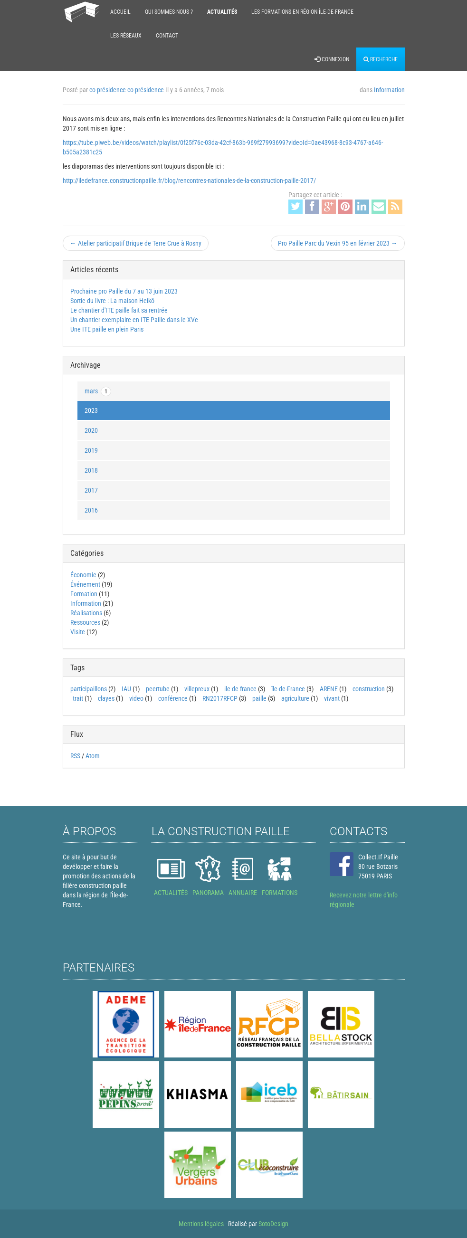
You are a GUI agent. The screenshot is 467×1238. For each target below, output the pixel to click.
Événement (85, 584)
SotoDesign (273, 1224)
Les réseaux (126, 35)
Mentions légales (201, 1224)
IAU (126, 689)
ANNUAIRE (243, 892)
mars (98, 391)
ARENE (329, 689)
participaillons (88, 689)
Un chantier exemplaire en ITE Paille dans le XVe (134, 320)
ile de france (240, 689)
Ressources (85, 622)
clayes (106, 698)
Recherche (380, 59)
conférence (173, 698)
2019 (91, 450)
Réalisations (86, 613)
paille (259, 698)
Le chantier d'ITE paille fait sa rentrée (119, 310)
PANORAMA (208, 892)
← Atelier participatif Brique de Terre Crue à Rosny (135, 243)
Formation (83, 594)
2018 (91, 470)
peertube (158, 689)
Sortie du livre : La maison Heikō (112, 301)
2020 (91, 430)
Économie (83, 575)
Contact (167, 35)
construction (369, 689)
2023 (91, 410)
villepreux (197, 689)
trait (78, 698)
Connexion (332, 59)
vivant (332, 698)
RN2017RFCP (220, 698)
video (136, 698)
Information (389, 90)
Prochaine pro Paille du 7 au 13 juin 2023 (124, 291)
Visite (77, 632)
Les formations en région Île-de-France (302, 12)
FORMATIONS (279, 892)
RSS (75, 756)
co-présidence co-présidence (126, 90)
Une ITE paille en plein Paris (106, 329)
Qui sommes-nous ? (169, 12)
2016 (91, 510)
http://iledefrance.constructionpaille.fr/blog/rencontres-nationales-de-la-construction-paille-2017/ (189, 180)
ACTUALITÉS (171, 892)
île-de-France (288, 689)
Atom (93, 756)
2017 (91, 490)
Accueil (120, 12)
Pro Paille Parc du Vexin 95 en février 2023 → (338, 243)
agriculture (295, 698)
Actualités (222, 12)
